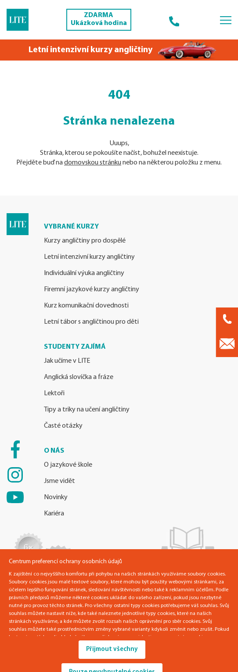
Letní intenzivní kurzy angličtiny (89, 257)
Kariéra (54, 513)
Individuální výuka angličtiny (84, 273)
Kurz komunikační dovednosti (86, 305)
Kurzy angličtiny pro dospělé (85, 240)
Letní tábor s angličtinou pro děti (91, 321)
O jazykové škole (68, 464)
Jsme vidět (59, 481)
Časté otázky (63, 425)
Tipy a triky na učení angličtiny (87, 409)
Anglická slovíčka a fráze (78, 377)
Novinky (56, 497)
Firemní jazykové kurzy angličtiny (91, 289)
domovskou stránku (92, 162)
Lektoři (54, 393)
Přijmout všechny (112, 649)
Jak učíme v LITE (67, 361)
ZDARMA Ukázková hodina (99, 19)
